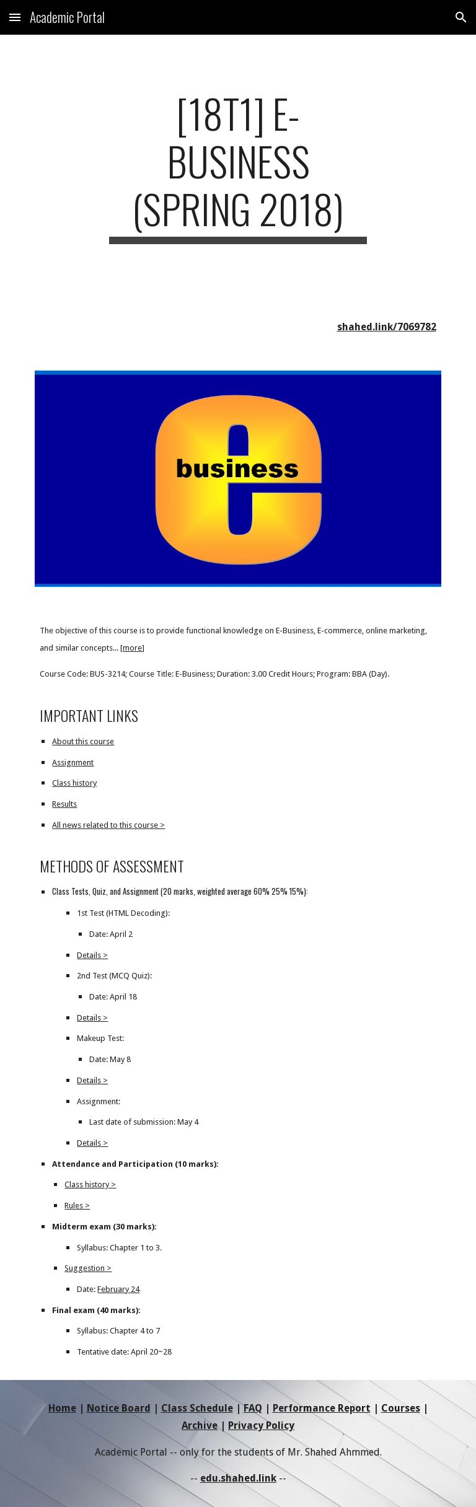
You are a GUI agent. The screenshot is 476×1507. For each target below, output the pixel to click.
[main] (237, 166)
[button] (15, 17)
